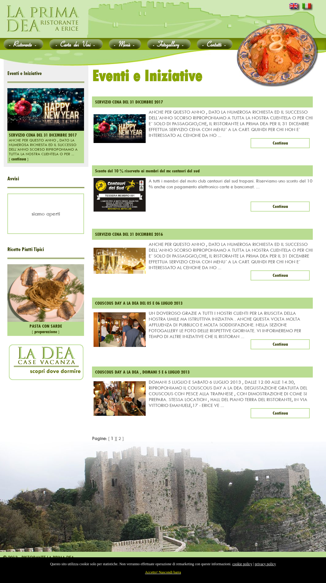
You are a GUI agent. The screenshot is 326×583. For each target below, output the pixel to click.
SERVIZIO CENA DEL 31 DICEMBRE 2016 (129, 234)
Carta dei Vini (76, 43)
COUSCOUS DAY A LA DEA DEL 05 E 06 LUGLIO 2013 (138, 303)
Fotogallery (169, 43)
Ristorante (23, 43)
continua (18, 159)
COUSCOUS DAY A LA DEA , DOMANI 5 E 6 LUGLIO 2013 (142, 372)
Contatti (214, 43)
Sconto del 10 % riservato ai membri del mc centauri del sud (147, 171)
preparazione (45, 331)
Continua (280, 143)
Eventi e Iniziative (24, 73)
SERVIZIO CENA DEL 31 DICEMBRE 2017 (43, 135)
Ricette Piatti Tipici (25, 249)
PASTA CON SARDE (45, 326)
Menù (125, 43)
